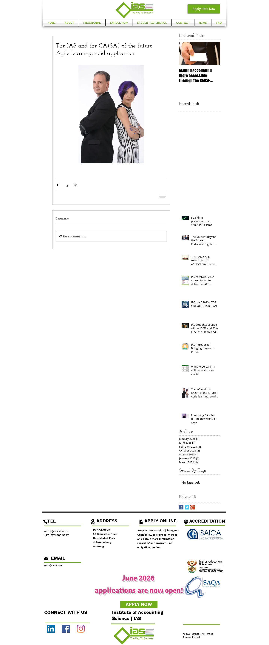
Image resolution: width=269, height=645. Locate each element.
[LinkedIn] (51, 629)
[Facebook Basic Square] (181, 507)
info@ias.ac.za (53, 564)
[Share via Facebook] (57, 185)
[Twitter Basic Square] (187, 507)
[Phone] (45, 521)
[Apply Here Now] (204, 8)
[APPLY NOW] (138, 604)
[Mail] (46, 558)
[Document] (141, 522)
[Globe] (185, 521)
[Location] (92, 521)
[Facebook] (66, 629)
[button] (69, 22)
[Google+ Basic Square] (192, 507)
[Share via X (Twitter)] (67, 185)
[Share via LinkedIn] (76, 185)
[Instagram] (81, 629)
